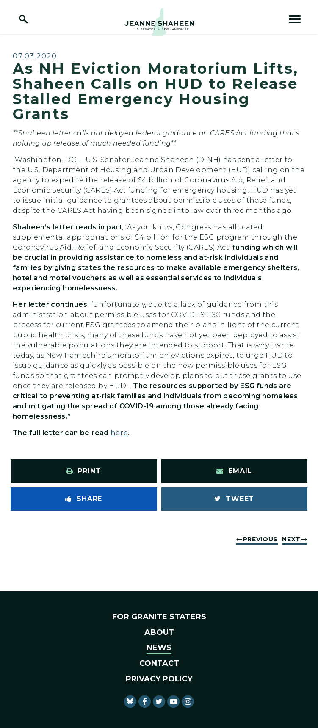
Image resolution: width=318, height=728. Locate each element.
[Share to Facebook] (84, 499)
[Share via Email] (234, 471)
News (159, 647)
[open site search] (23, 19)
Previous (260, 539)
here (119, 433)
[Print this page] (84, 471)
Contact (159, 663)
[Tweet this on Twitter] (234, 499)
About (159, 632)
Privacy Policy (159, 679)
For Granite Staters (159, 616)
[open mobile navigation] (294, 19)
